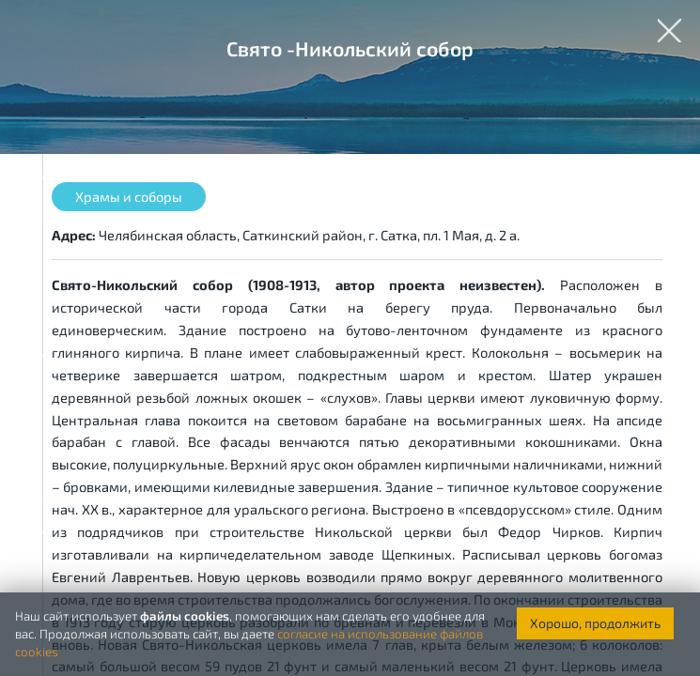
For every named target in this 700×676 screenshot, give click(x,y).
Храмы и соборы (128, 196)
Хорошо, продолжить (595, 623)
